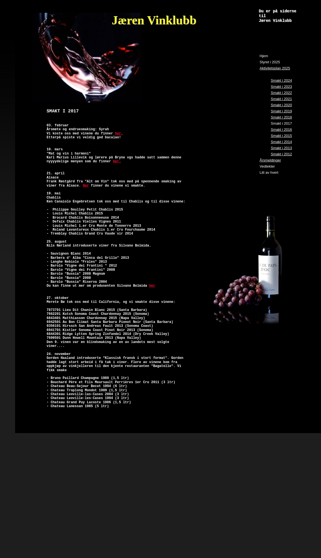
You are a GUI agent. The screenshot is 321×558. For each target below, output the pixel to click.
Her (86, 186)
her (152, 286)
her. (119, 134)
